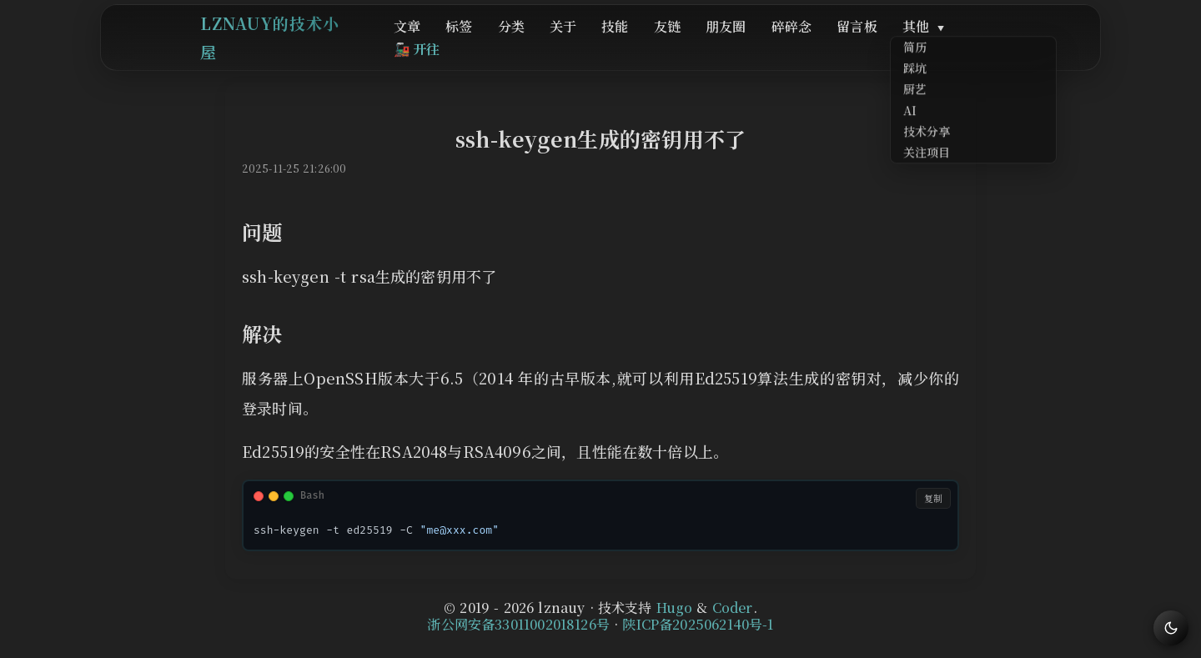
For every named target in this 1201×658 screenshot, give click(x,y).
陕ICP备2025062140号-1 (697, 624)
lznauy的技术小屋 (278, 41)
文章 (460, 43)
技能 (634, 43)
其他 (901, 43)
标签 (503, 43)
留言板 (843, 43)
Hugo (674, 607)
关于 (591, 43)
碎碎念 (786, 43)
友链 (679, 43)
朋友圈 (729, 43)
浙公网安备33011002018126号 (518, 624)
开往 (979, 43)
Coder (732, 607)
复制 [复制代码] (933, 498)
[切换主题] (1170, 627)
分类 (548, 43)
